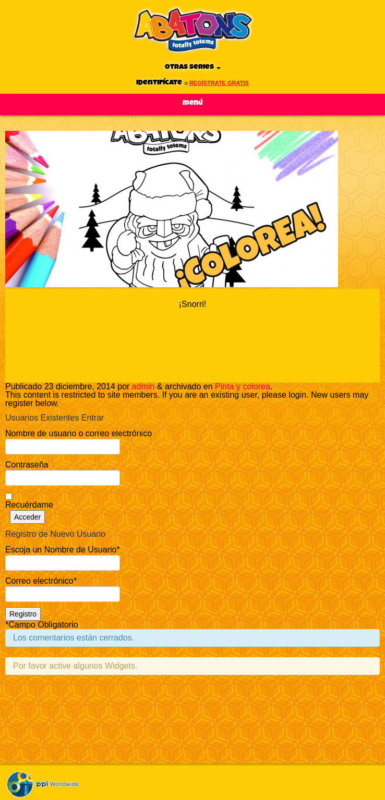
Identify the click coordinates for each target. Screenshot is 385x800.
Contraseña (27, 464)
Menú (193, 103)
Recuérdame (29, 504)
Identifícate (159, 82)
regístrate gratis (219, 83)
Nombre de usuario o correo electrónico (78, 433)
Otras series (193, 66)
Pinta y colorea (242, 386)
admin (143, 386)
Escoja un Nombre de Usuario (62, 549)
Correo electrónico (41, 580)
